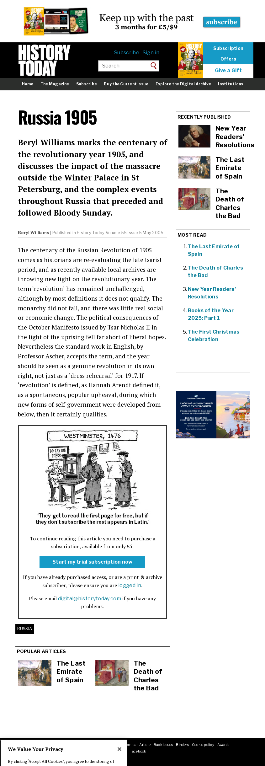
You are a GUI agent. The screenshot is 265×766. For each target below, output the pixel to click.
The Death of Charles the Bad (148, 675)
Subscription (228, 48)
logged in (129, 585)
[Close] (119, 759)
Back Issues (163, 744)
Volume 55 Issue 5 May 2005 (135, 232)
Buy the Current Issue (126, 84)
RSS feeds (109, 744)
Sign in (151, 53)
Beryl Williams (34, 232)
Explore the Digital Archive (183, 84)
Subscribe (126, 53)
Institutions (230, 84)
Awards (223, 744)
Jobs (71, 744)
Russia (24, 628)
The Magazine (54, 84)
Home (28, 84)
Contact (58, 744)
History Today (90, 232)
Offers (228, 59)
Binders (182, 744)
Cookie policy (203, 744)
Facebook (138, 751)
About (24, 744)
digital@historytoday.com (89, 599)
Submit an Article (136, 744)
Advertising (87, 744)
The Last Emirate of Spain (71, 671)
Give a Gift (228, 70)
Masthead (40, 744)
